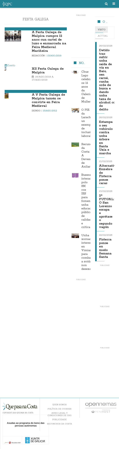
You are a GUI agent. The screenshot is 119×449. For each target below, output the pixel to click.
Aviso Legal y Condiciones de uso (59, 414)
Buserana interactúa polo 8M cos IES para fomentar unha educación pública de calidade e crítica (88, 201)
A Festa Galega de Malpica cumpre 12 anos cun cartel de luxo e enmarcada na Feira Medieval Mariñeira (49, 41)
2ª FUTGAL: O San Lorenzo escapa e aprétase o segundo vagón (106, 211)
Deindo (36, 110)
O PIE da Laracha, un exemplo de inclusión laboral (87, 123)
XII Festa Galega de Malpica (48, 71)
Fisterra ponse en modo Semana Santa (105, 248)
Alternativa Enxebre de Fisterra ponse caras (108, 174)
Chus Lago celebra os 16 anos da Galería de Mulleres (87, 87)
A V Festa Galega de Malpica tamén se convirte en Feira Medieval (48, 100)
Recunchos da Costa (59, 424)
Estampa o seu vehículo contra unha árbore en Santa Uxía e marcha (105, 138)
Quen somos (59, 404)
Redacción (38, 55)
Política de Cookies (59, 409)
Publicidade (59, 419)
